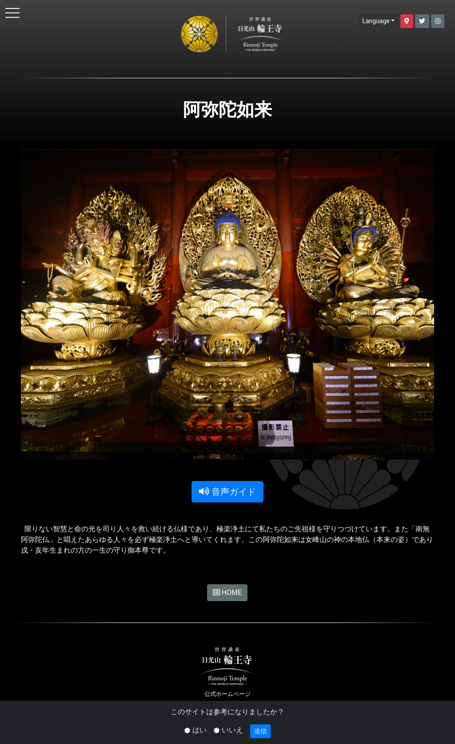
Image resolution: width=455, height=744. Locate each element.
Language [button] (375, 20)
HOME (227, 592)
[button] (406, 21)
